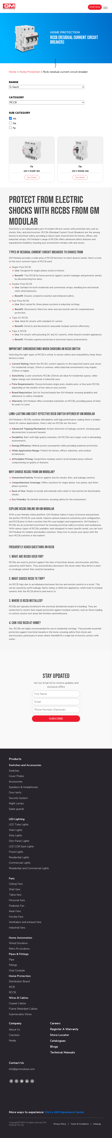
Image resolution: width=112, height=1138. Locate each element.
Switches (14, 770)
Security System (18, 798)
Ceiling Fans (16, 884)
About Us (14, 1029)
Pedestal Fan (16, 906)
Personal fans (17, 900)
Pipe (11, 959)
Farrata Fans (16, 916)
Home (12, 72)
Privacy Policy (60, 1124)
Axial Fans (15, 911)
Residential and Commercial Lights (29, 868)
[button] (105, 8)
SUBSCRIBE (56, 718)
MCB (12, 987)
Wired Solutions (18, 943)
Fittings (13, 965)
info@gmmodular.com (22, 1069)
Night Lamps (16, 803)
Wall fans (14, 889)
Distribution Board (19, 981)
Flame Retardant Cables (23, 1008)
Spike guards (16, 809)
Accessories (15, 781)
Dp (14, 123)
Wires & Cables (18, 998)
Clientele (14, 1035)
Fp (14, 128)
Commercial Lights (19, 862)
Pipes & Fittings (19, 954)
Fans (12, 878)
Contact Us (16, 1063)
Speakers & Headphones (23, 787)
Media (12, 1040)
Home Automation (20, 938)
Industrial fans (17, 927)
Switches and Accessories (25, 765)
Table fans (15, 894)
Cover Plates (16, 776)
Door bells (15, 792)
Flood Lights (16, 852)
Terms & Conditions (80, 1124)
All (14, 118)
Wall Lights (15, 830)
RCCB (12, 992)
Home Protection (29, 72)
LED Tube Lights (18, 824)
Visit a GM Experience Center (64, 1112)
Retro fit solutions (19, 948)
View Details (32, 177)
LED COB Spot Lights (21, 846)
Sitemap (97, 1124)
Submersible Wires (20, 1014)
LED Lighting (16, 819)
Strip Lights (15, 835)
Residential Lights (19, 857)
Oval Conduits (17, 970)
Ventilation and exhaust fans (25, 922)
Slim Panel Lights (19, 841)
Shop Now (95, 7)
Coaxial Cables (17, 1003)
